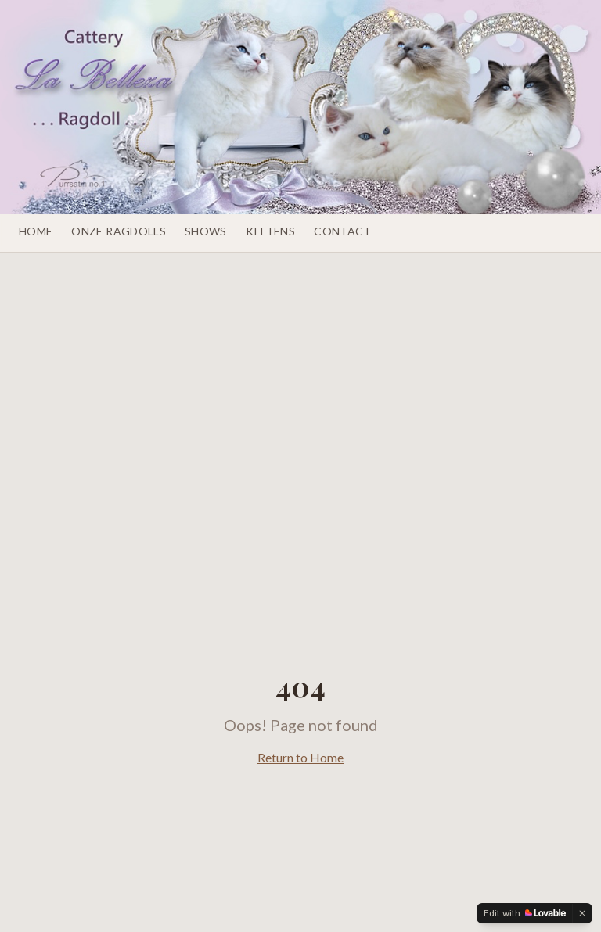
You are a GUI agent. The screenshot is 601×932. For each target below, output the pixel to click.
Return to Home (300, 757)
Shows (206, 231)
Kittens (270, 231)
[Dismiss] (582, 913)
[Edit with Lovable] (524, 913)
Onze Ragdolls (118, 231)
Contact (342, 231)
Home (35, 231)
